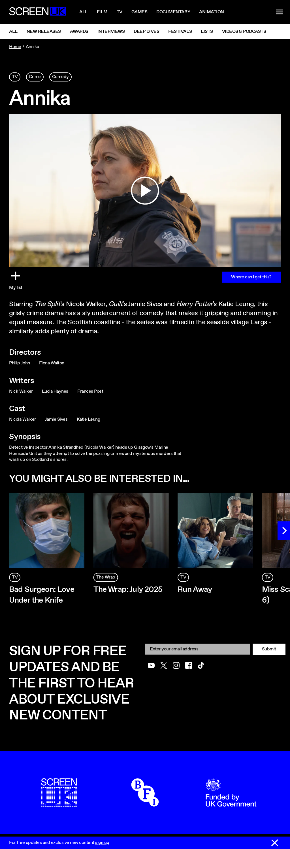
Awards (79, 32)
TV (15, 77)
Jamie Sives (56, 419)
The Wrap (105, 577)
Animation (211, 12)
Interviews (111, 32)
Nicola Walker (22, 419)
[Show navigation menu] (279, 12)
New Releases (44, 32)
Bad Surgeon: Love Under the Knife (41, 595)
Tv (119, 12)
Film (102, 12)
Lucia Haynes (55, 391)
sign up (102, 843)
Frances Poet (90, 391)
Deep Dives (146, 32)
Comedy (60, 77)
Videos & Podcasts (244, 32)
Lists (207, 32)
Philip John (19, 363)
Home (15, 47)
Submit (269, 649)
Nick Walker (21, 391)
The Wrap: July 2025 (128, 589)
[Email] (197, 649)
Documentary (173, 12)
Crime (35, 77)
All (83, 12)
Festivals (180, 32)
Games (139, 12)
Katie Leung (88, 419)
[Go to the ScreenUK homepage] (37, 12)
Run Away (195, 589)
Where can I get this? (251, 277)
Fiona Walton (51, 363)
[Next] (284, 530)
